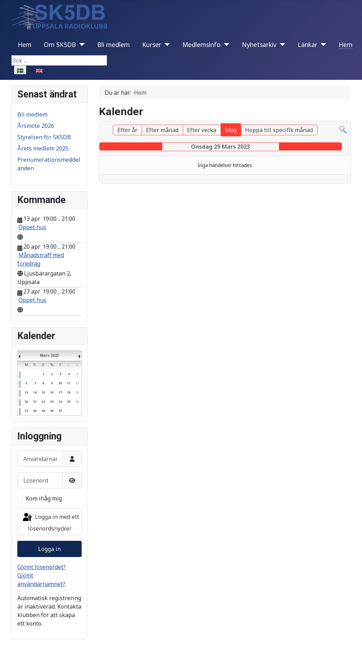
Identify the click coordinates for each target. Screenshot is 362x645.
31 (60, 410)
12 (77, 383)
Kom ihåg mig (44, 498)
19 (77, 392)
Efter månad (162, 130)
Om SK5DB (60, 44)
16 (51, 392)
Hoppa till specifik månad (279, 130)
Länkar (307, 44)
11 (68, 383)
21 (34, 401)
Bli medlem (113, 44)
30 (51, 410)
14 (34, 392)
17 (60, 392)
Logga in (49, 549)
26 (77, 401)
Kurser (151, 44)
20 (26, 401)
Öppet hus (32, 227)
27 (26, 410)
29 (43, 410)
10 (60, 383)
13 (26, 392)
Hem (24, 44)
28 (34, 410)
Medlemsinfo (201, 44)
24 (60, 401)
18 (68, 392)
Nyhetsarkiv (259, 44)
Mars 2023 (49, 355)
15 (43, 392)
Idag (231, 130)
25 (68, 401)
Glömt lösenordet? (41, 567)
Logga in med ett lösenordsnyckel (50, 522)
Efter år (127, 130)
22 (43, 401)
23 (51, 401)
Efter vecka (201, 130)
